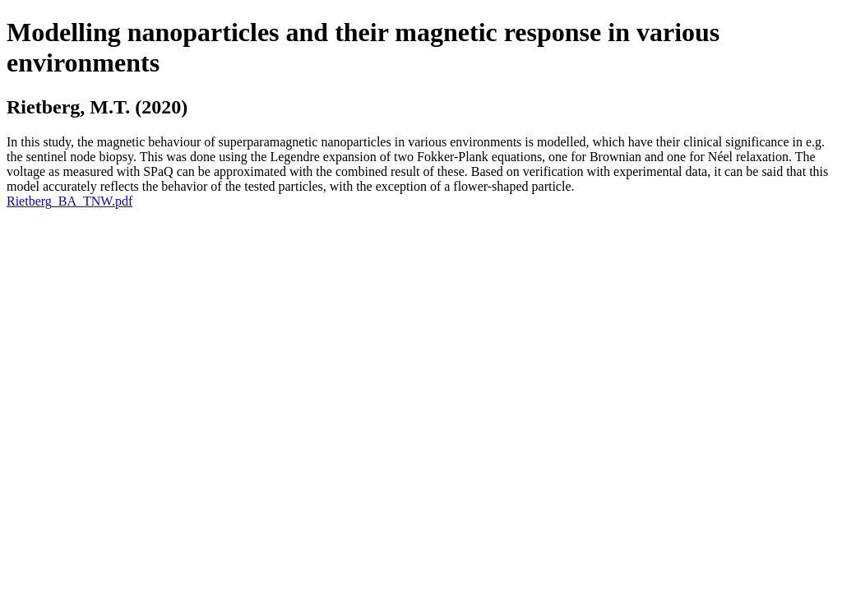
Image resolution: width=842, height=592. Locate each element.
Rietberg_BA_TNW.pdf (69, 201)
